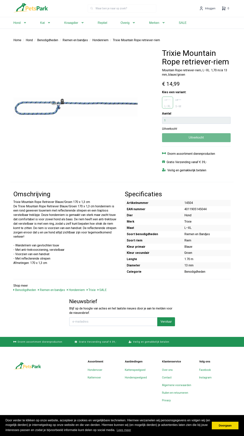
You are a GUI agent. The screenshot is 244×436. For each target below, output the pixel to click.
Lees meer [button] (124, 430)
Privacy (166, 400)
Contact (167, 377)
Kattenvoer (94, 377)
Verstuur (166, 321)
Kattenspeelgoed (135, 369)
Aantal (166, 113)
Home (17, 40)
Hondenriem (100, 40)
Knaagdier (74, 28)
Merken (157, 28)
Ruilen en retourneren (175, 392)
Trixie (91, 290)
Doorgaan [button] (225, 425)
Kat (45, 28)
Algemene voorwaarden (176, 384)
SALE (183, 28)
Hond (20, 28)
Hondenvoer (95, 369)
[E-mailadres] (113, 321)
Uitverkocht (196, 137)
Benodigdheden (47, 40)
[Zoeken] (92, 14)
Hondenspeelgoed (136, 377)
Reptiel (102, 28)
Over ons (167, 369)
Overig (128, 28)
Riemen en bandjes (75, 40)
